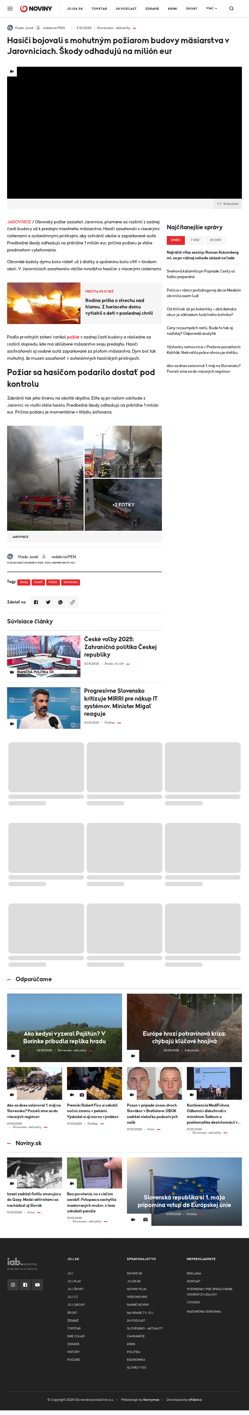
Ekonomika (136, 1359)
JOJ (70, 1273)
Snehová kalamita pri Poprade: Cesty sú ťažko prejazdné (201, 274)
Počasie (73, 1359)
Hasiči (38, 582)
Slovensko (71, 582)
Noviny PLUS (136, 1289)
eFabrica (195, 1400)
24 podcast (126, 9)
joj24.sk (134, 1281)
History (73, 1352)
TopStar (74, 1328)
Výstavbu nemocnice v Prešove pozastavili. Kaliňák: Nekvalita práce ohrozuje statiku (204, 350)
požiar (73, 337)
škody (24, 582)
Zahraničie (136, 1336)
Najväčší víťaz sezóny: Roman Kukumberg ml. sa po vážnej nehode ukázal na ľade (202, 255)
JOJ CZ (72, 1297)
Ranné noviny (138, 1304)
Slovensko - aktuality (145, 1328)
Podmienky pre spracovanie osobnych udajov (210, 1292)
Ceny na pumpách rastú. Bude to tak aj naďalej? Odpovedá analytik (200, 331)
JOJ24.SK (75, 9)
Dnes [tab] (176, 240)
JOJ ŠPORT (75, 1289)
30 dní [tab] (215, 240)
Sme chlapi (76, 1336)
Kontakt (194, 1281)
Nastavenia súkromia (204, 1311)
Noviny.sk (134, 1273)
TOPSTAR (99, 9)
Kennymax (151, 1400)
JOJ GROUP (76, 1304)
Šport (191, 9)
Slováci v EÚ (136, 1367)
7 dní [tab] (195, 240)
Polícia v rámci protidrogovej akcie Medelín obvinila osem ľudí (204, 293)
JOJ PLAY (74, 1281)
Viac (210, 8)
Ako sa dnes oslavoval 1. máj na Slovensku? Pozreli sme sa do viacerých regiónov (204, 368)
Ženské (73, 1320)
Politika (133, 1352)
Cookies (193, 1302)
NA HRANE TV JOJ (140, 1313)
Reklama (194, 1273)
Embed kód (227, 203)
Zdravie (152, 9)
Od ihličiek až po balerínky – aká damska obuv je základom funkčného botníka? (201, 312)
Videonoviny (137, 1297)
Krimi (172, 9)
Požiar (53, 582)
